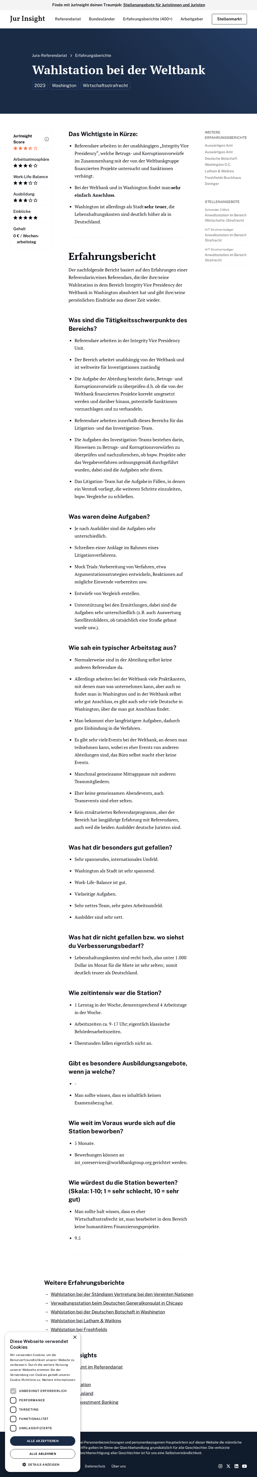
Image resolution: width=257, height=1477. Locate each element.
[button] (68, 19)
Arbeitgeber (191, 19)
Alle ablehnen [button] (42, 1454)
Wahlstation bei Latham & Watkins (86, 1320)
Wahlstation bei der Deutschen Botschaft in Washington (108, 1311)
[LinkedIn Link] (236, 1466)
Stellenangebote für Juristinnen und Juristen (164, 5)
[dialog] (42, 1402)
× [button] (75, 1337)
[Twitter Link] (228, 1466)
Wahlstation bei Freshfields (79, 1329)
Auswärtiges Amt (219, 145)
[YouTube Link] (244, 1466)
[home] (27, 19)
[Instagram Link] (220, 1466)
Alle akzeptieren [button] (42, 1441)
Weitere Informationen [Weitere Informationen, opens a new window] (58, 1380)
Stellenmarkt (229, 19)
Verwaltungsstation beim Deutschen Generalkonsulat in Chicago (117, 1303)
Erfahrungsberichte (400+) (147, 19)
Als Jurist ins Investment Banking (84, 1402)
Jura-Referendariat (49, 55)
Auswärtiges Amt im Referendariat (87, 1367)
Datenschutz (95, 1466)
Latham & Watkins (219, 171)
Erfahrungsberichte (93, 55)
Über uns (118, 1466)
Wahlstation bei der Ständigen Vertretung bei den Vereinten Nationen (122, 1294)
